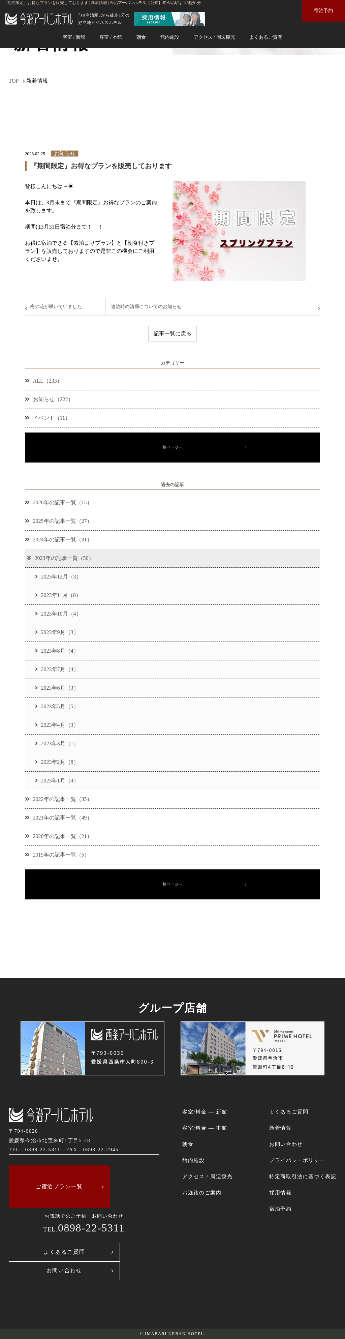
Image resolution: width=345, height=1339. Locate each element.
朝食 (141, 37)
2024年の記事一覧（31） (58, 539)
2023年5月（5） (57, 706)
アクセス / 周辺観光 (214, 37)
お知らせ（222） (49, 399)
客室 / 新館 (74, 37)
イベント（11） (47, 418)
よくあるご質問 (265, 37)
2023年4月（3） (57, 725)
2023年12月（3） (58, 576)
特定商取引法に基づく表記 (302, 1176)
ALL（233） (43, 381)
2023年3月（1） (57, 743)
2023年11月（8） (58, 595)
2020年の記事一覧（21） (58, 836)
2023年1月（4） (57, 780)
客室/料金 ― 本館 (204, 1128)
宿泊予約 (323, 10)
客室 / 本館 (110, 37)
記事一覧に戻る (172, 333)
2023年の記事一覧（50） (60, 558)
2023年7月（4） (57, 669)
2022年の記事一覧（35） (58, 799)
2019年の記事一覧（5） (57, 855)
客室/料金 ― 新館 (204, 1111)
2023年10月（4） (58, 614)
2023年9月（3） (57, 632)
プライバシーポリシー (297, 1160)
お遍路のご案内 (201, 1192)
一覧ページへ (170, 447)
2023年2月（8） (57, 762)
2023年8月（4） (57, 651)
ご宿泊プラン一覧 (59, 1186)
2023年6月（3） (57, 688)
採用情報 (280, 1192)
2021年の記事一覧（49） (58, 818)
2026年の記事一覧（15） (58, 502)
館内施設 (169, 37)
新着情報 (280, 1128)
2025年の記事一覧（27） (58, 521)
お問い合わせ (64, 1270)
